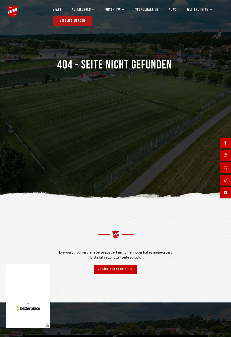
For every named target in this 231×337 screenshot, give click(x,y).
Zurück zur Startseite (115, 269)
